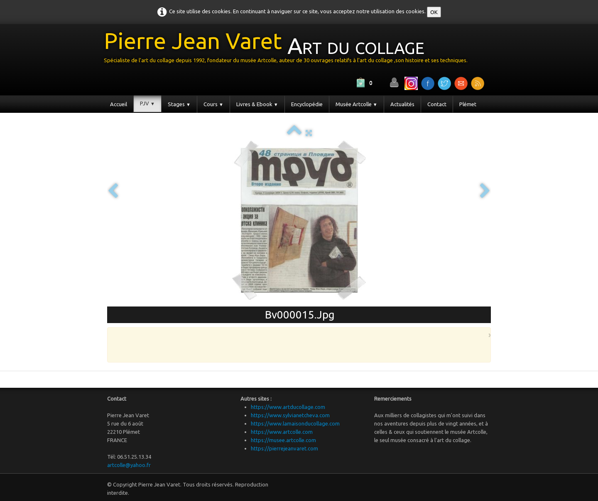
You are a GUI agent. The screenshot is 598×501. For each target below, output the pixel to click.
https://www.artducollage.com (288, 407)
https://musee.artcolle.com (283, 440)
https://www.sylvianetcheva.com (290, 415)
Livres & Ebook (257, 104)
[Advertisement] (297, 344)
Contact (436, 104)
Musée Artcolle (356, 104)
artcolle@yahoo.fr (129, 465)
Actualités (402, 104)
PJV (147, 103)
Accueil (118, 104)
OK (434, 12)
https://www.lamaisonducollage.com (295, 423)
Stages (179, 104)
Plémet (467, 104)
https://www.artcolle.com (282, 432)
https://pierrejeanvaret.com (284, 448)
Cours (213, 104)
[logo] (289, 49)
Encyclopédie (307, 104)
